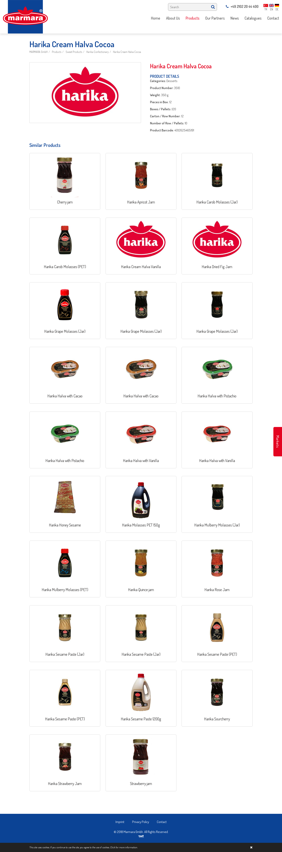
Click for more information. (124, 847)
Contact (162, 822)
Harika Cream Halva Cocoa (127, 51)
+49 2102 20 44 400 (242, 6)
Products (56, 51)
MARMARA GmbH (38, 51)
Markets (278, 441)
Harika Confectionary (97, 51)
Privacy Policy (140, 822)
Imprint (120, 822)
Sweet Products (74, 51)
